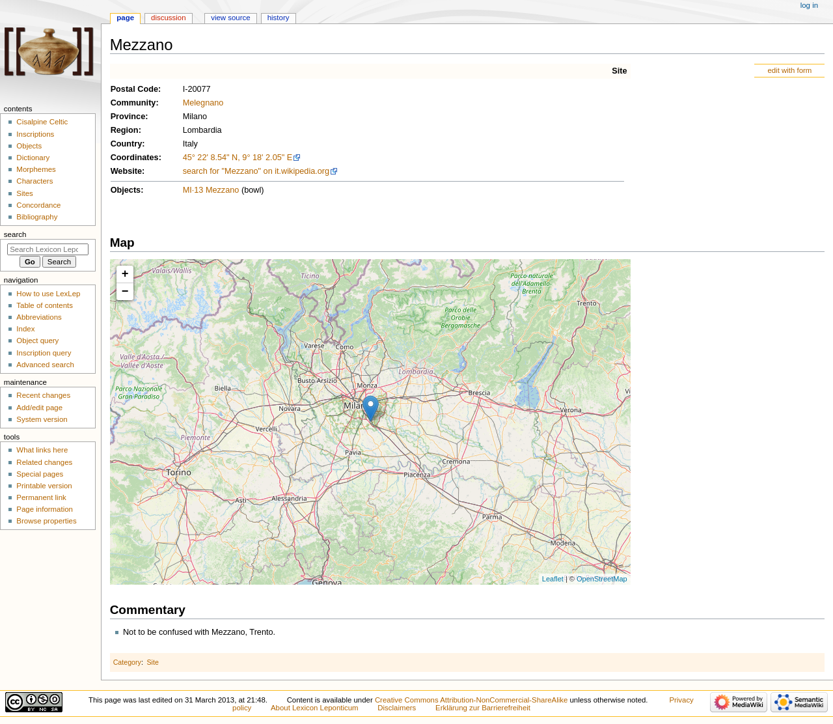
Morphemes (35, 169)
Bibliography (36, 217)
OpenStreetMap (602, 579)
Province (128, 116)
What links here (42, 450)
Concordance (38, 205)
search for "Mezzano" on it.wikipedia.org (256, 171)
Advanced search (45, 365)
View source (230, 17)
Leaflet (553, 579)
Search (15, 234)
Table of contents (44, 305)
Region (125, 130)
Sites (24, 193)
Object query (37, 340)
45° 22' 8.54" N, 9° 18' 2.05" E (238, 157)
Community (133, 102)
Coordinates (135, 157)
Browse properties (46, 521)
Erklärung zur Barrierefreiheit (482, 708)
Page (125, 17)
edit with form (789, 70)
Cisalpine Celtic (42, 122)
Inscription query (43, 353)
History (278, 17)
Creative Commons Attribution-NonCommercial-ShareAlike (471, 700)
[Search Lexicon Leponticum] (48, 249)
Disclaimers (396, 708)
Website (126, 171)
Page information (44, 509)
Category (127, 662)
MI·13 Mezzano (211, 190)
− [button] (125, 291)
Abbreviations (38, 317)
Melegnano (203, 102)
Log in (809, 5)
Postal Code (134, 89)
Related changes (44, 462)
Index (25, 329)
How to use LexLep (48, 294)
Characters (34, 181)
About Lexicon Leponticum (315, 708)
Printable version (44, 486)
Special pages (39, 474)
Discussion (168, 17)
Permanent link (41, 497)
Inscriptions (35, 134)
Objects (126, 190)
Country (127, 143)
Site (619, 71)
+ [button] (125, 274)
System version (41, 419)
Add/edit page (39, 407)
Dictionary (32, 157)
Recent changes (43, 395)
